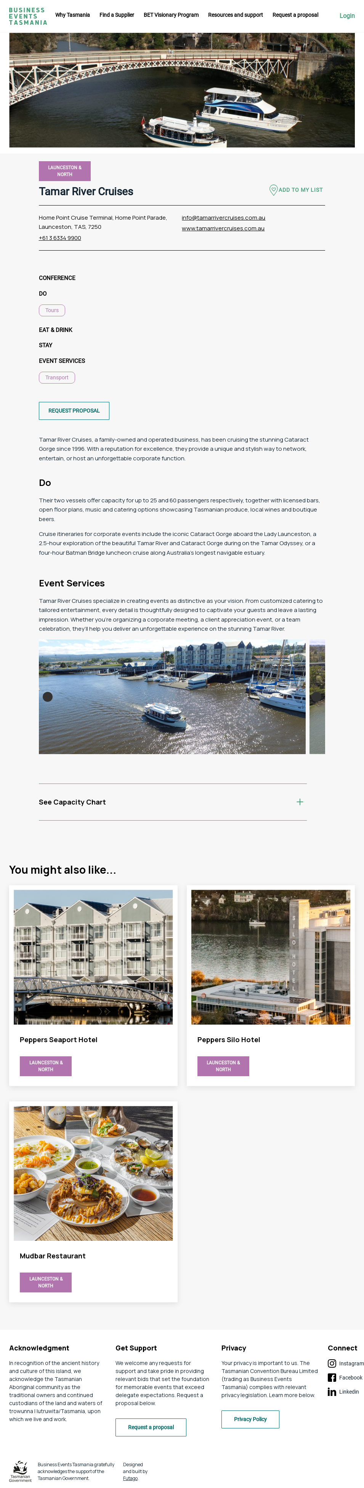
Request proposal (74, 411)
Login (347, 16)
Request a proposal (295, 15)
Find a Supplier (116, 15)
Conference (57, 278)
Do (43, 293)
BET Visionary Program (171, 15)
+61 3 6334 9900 (60, 238)
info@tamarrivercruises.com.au (223, 218)
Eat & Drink (55, 330)
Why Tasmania (72, 15)
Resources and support (235, 15)
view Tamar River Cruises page (93, 985)
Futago (130, 1478)
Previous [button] (48, 697)
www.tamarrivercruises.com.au (223, 228)
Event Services (62, 361)
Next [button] (316, 697)
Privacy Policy (250, 1419)
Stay (45, 345)
